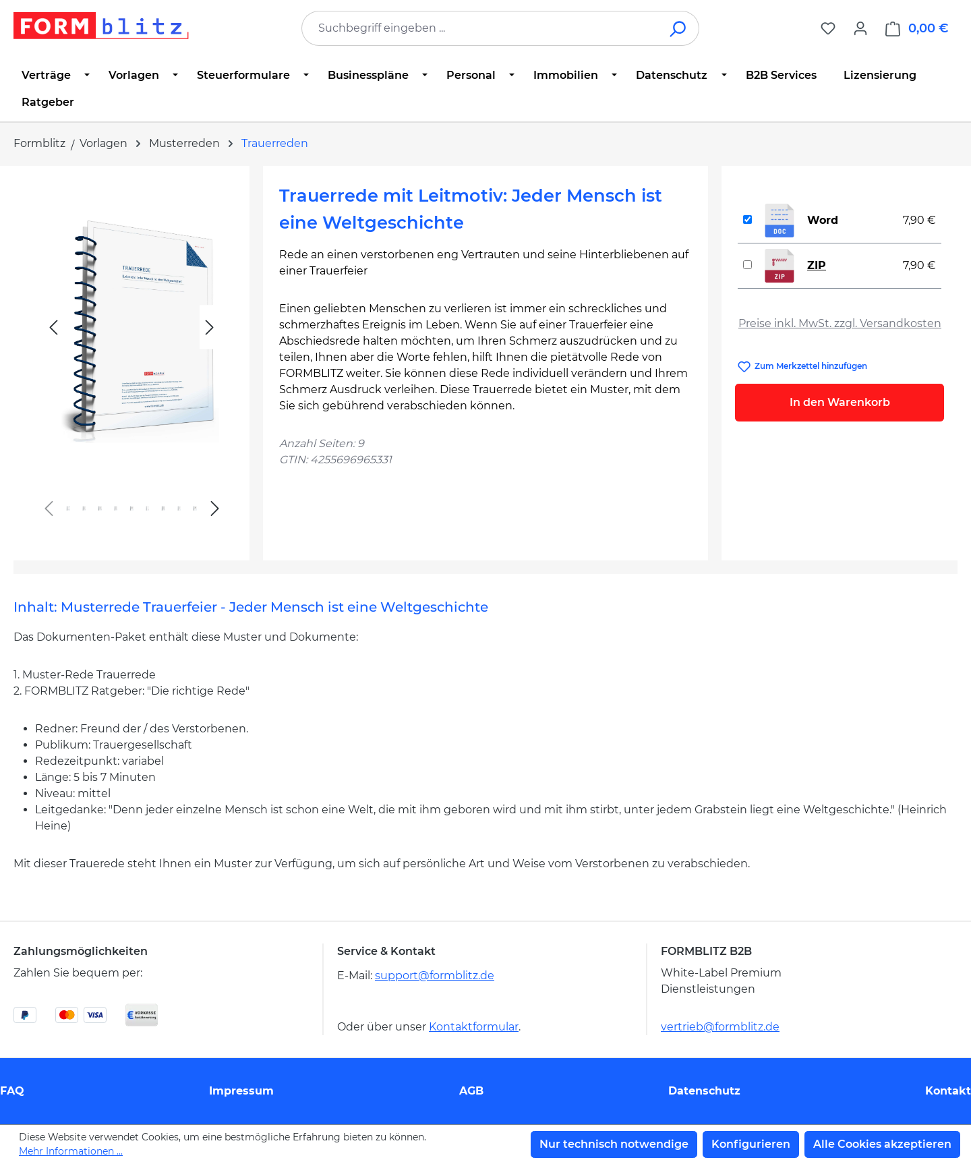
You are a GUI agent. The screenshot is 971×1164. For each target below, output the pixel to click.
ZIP (816, 265)
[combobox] (480, 28)
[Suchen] (678, 28)
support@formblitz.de (434, 975)
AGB (471, 1090)
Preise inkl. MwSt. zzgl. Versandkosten (839, 323)
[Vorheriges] (53, 327)
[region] (131, 358)
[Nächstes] (210, 327)
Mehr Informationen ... (71, 1151)
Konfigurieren (750, 1144)
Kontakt (948, 1090)
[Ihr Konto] (860, 28)
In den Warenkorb (840, 402)
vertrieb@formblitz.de (720, 1026)
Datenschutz (704, 1090)
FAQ (12, 1090)
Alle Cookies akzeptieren (882, 1144)
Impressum (241, 1090)
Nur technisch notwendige (613, 1144)
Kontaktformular (474, 1026)
